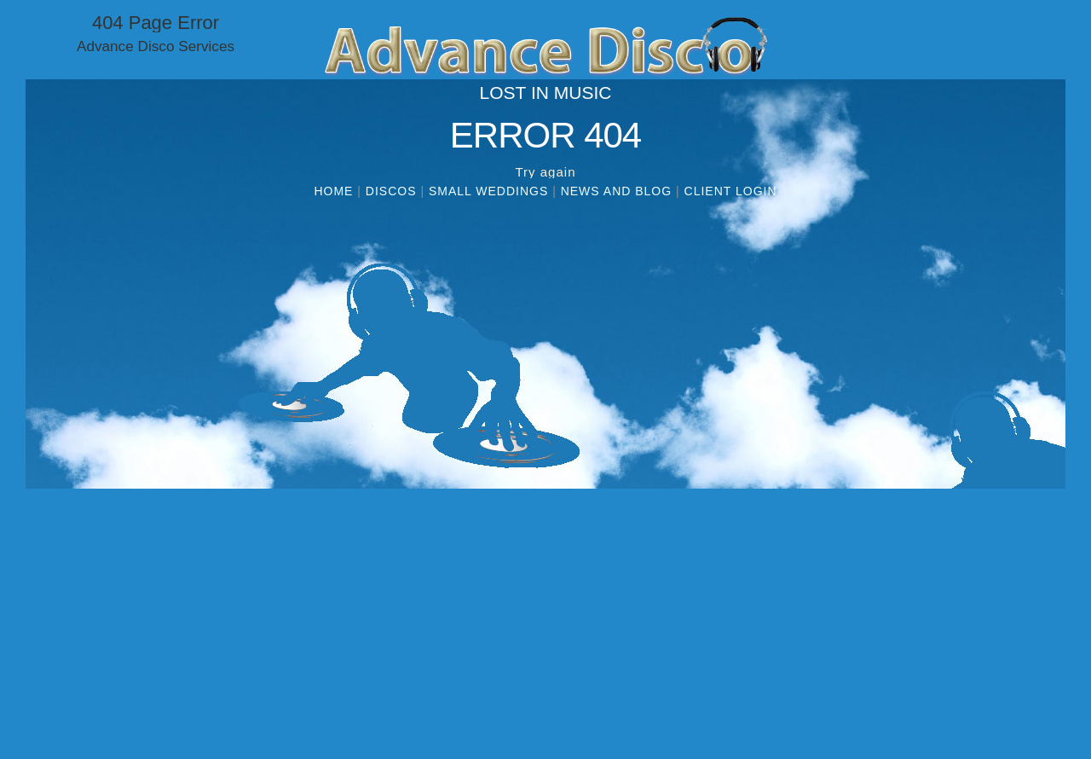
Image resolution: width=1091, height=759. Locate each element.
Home (333, 191)
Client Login (730, 191)
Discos (391, 191)
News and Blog (616, 191)
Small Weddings (488, 191)
